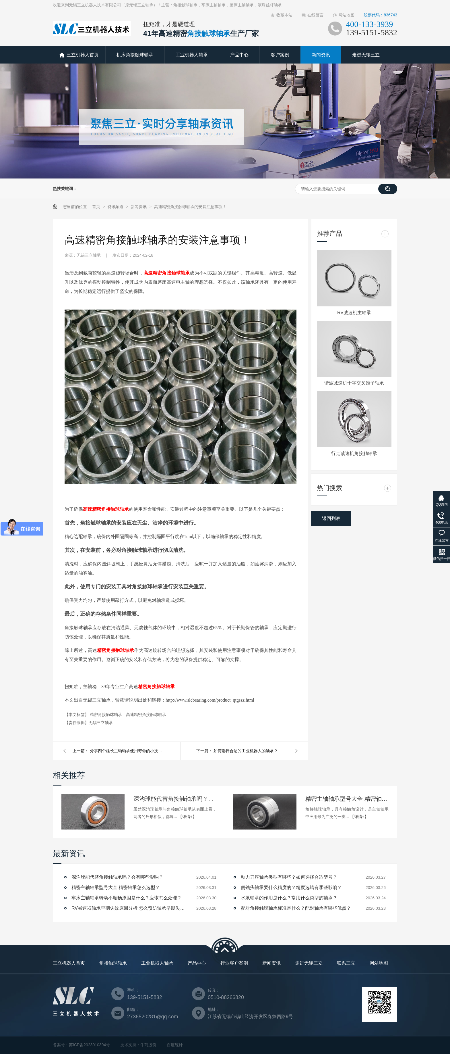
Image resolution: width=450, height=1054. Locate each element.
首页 (96, 206)
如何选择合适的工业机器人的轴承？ (246, 750)
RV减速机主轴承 (354, 312)
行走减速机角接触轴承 (354, 453)
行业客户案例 (234, 963)
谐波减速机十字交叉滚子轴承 (354, 383)
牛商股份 (148, 1045)
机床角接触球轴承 (135, 54)
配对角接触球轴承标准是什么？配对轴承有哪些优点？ (296, 908)
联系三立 (346, 963)
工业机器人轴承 (192, 54)
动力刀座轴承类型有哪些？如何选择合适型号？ (289, 877)
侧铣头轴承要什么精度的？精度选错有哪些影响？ (291, 887)
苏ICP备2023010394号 (89, 1045)
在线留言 (315, 15)
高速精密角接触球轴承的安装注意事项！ (190, 206)
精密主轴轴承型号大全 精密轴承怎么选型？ (347, 799)
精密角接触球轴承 (115, 650)
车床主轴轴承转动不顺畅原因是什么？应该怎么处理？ (126, 897)
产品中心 (239, 54)
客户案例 (280, 54)
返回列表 (331, 518)
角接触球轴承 (113, 963)
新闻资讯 (321, 54)
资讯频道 (116, 206)
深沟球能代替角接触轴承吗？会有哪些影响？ (175, 799)
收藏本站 (284, 15)
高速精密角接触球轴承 (166, 272)
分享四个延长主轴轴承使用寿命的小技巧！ (127, 750)
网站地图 (346, 15)
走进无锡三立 (366, 54)
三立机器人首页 (83, 54)
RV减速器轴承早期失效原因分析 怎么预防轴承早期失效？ (128, 908)
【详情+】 (187, 816)
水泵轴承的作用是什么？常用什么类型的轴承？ (289, 897)
